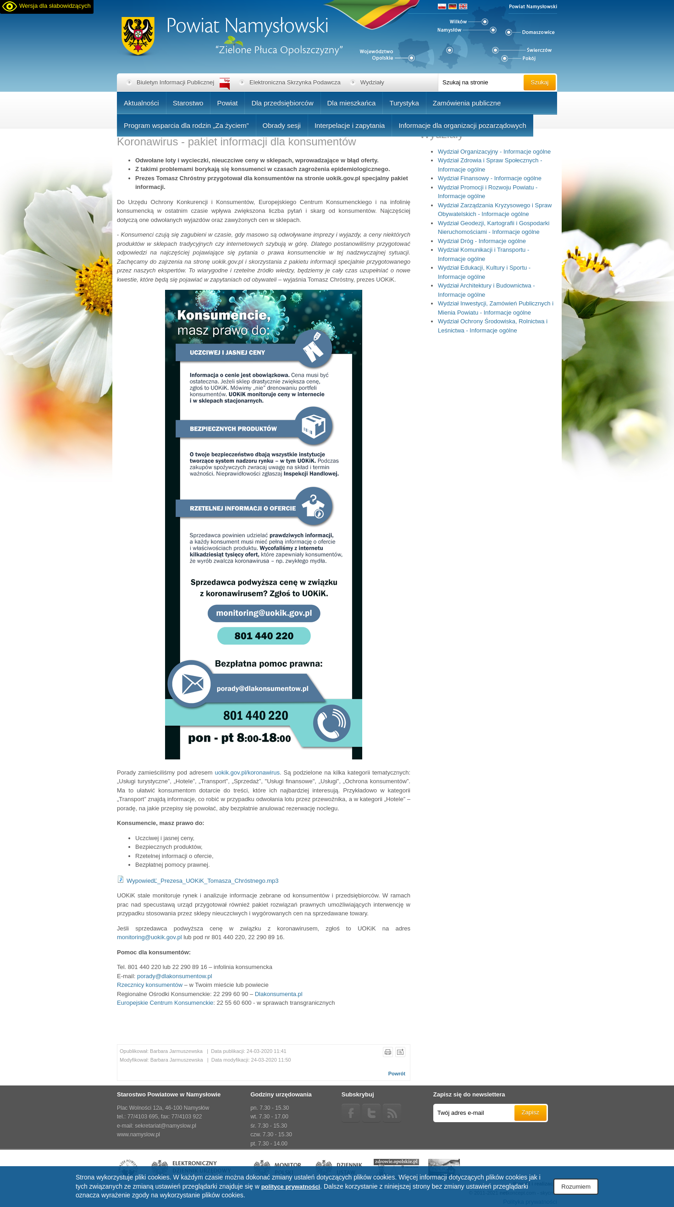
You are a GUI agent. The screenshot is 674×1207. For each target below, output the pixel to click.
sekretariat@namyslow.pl (165, 1126)
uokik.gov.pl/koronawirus (247, 772)
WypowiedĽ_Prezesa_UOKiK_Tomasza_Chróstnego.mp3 (203, 880)
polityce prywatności (290, 1186)
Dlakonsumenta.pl (279, 994)
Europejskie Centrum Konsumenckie (165, 1002)
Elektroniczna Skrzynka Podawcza (295, 82)
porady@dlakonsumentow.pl (174, 976)
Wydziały (372, 82)
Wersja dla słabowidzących (55, 5)
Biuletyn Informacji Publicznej (175, 82)
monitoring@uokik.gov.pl (149, 937)
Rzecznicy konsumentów (149, 984)
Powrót (396, 1073)
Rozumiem (576, 1186)
